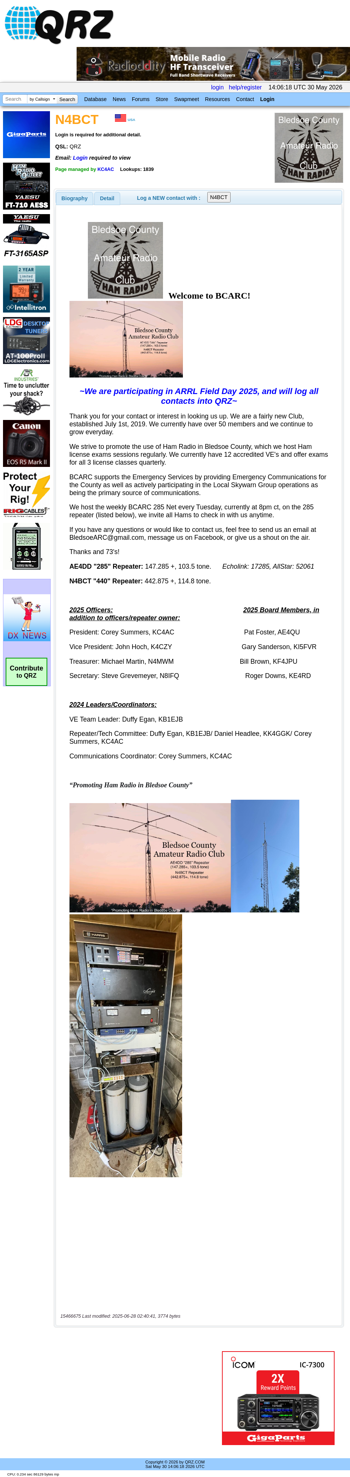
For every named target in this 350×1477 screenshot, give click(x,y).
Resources (217, 99)
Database (95, 99)
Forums (140, 99)
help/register (245, 87)
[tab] (75, 198)
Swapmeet (186, 99)
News (119, 99)
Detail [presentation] (107, 198)
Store (161, 99)
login (217, 87)
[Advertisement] (139, 1398)
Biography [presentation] (75, 198)
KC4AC (105, 169)
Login (267, 99)
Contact (245, 99)
